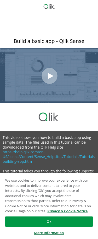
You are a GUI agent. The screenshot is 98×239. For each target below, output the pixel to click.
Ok (49, 221)
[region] (49, 205)
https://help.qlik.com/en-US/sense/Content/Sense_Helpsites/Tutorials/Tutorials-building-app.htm (49, 156)
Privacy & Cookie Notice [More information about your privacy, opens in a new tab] (67, 211)
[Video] (49, 75)
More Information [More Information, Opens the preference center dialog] (49, 232)
